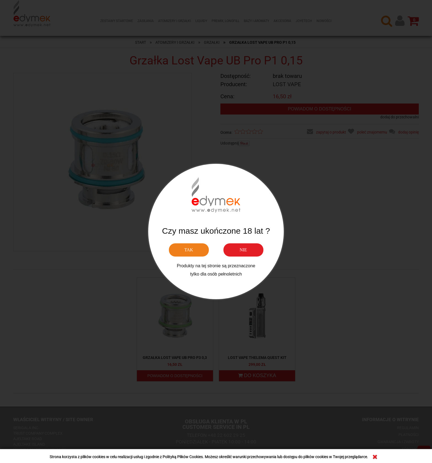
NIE (243, 249)
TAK (188, 249)
